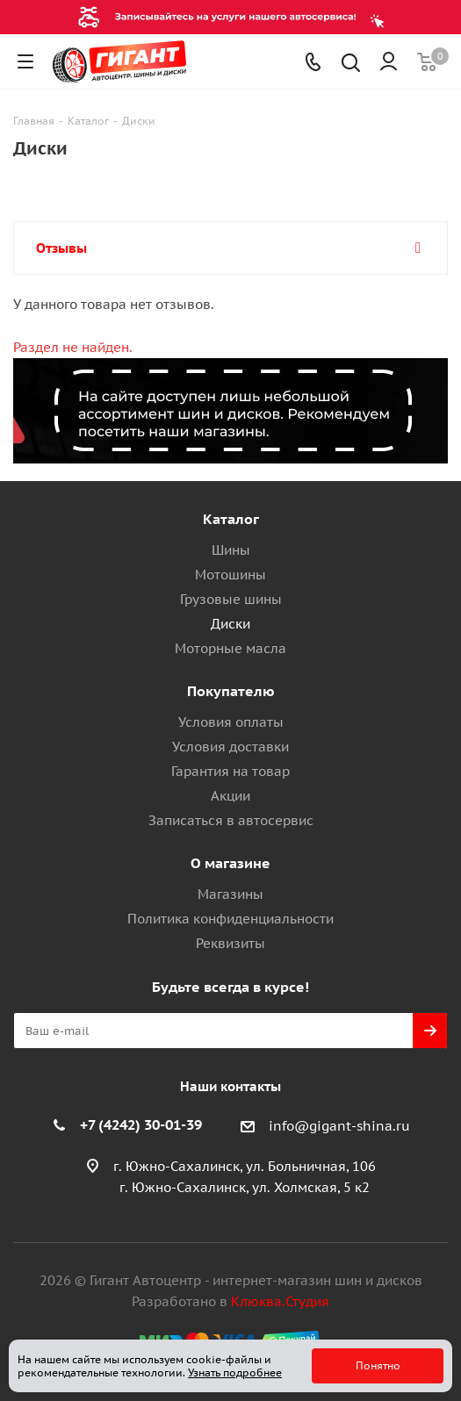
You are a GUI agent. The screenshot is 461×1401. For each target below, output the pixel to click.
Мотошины (230, 574)
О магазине (230, 863)
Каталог (231, 519)
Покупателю (231, 691)
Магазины (230, 894)
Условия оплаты (231, 722)
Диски (230, 623)
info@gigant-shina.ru (339, 1125)
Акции (230, 795)
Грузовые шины (231, 599)
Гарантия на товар (230, 771)
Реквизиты (230, 943)
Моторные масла (230, 648)
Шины (231, 550)
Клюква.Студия (280, 1301)
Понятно (378, 1365)
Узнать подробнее (235, 1372)
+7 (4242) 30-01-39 (141, 1124)
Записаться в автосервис (230, 820)
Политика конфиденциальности (230, 918)
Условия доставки (230, 746)
